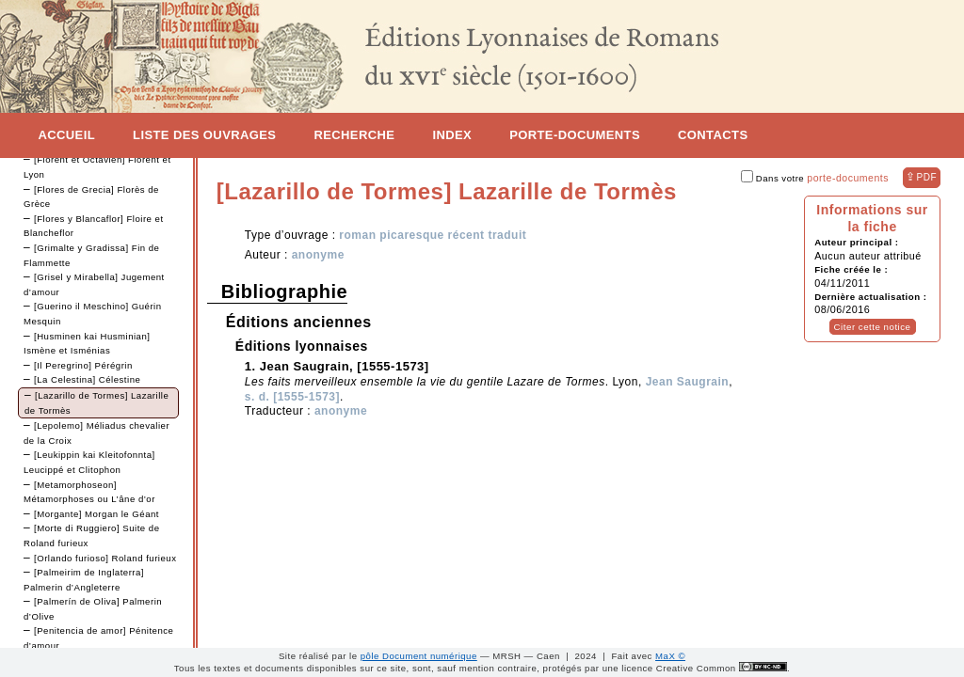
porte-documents (848, 177)
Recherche (353, 135)
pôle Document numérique (419, 656)
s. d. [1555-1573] (292, 396)
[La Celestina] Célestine (87, 379)
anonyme (318, 254)
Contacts (712, 135)
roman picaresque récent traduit (432, 235)
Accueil (66, 135)
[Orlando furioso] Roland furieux (105, 558)
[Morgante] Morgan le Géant (96, 514)
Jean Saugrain (688, 381)
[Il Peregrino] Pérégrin (83, 365)
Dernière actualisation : (870, 296)
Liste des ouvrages (204, 135)
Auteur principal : (856, 242)
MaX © (670, 656)
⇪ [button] (921, 176)
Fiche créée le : (851, 269)
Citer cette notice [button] (872, 327)
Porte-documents (574, 135)
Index (452, 135)
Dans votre (815, 178)
